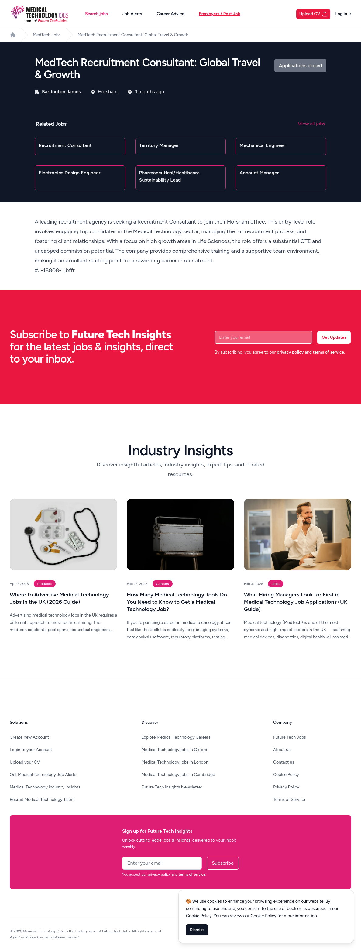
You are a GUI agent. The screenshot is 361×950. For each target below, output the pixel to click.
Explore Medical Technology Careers (176, 737)
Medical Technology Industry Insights (45, 787)
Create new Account (29, 737)
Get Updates (334, 337)
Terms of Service (289, 799)
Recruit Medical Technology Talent (42, 799)
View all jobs (311, 124)
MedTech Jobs (47, 34)
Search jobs (96, 13)
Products (44, 584)
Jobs (276, 584)
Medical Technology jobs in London (175, 762)
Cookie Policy (286, 774)
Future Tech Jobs (289, 737)
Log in (343, 13)
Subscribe (223, 863)
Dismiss (197, 929)
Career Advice (170, 13)
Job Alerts (132, 13)
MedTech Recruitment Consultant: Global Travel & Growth (133, 34)
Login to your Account (31, 749)
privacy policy (290, 352)
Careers (162, 584)
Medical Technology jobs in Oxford (175, 749)
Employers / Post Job (219, 13)
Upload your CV (25, 762)
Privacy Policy (286, 787)
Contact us (283, 762)
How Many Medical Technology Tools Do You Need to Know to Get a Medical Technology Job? (177, 602)
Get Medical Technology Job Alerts (43, 774)
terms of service (328, 352)
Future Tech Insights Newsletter (172, 787)
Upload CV (313, 14)
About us (282, 749)
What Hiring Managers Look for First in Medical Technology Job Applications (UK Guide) (296, 602)
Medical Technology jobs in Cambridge (178, 774)
